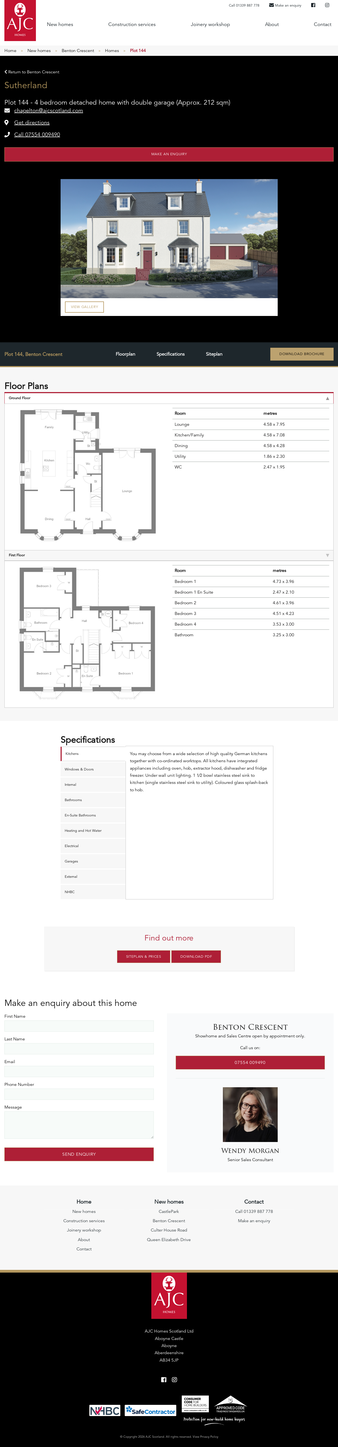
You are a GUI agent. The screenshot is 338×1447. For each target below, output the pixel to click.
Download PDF (196, 956)
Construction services (132, 24)
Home (10, 50)
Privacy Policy (209, 1435)
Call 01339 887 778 (244, 5)
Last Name (14, 1037)
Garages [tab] (71, 861)
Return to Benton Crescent (31, 72)
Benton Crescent (78, 50)
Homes (112, 50)
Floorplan (125, 354)
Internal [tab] (70, 785)
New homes (60, 24)
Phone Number (19, 1083)
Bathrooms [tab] (73, 800)
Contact (322, 24)
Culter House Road (169, 1229)
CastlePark (169, 1210)
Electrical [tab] (72, 846)
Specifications (170, 354)
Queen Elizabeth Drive (169, 1238)
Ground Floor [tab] (169, 398)
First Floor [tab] (169, 555)
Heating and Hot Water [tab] (83, 830)
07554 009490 (250, 1061)
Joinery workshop (210, 24)
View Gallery (84, 307)
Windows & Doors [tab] (79, 769)
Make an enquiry (169, 154)
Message (13, 1106)
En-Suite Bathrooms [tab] (80, 815)
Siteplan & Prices (143, 956)
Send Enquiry (79, 1153)
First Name (14, 1015)
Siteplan (214, 354)
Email (9, 1060)
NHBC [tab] (70, 892)
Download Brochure (302, 354)
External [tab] (71, 876)
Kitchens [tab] (72, 754)
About (272, 24)
